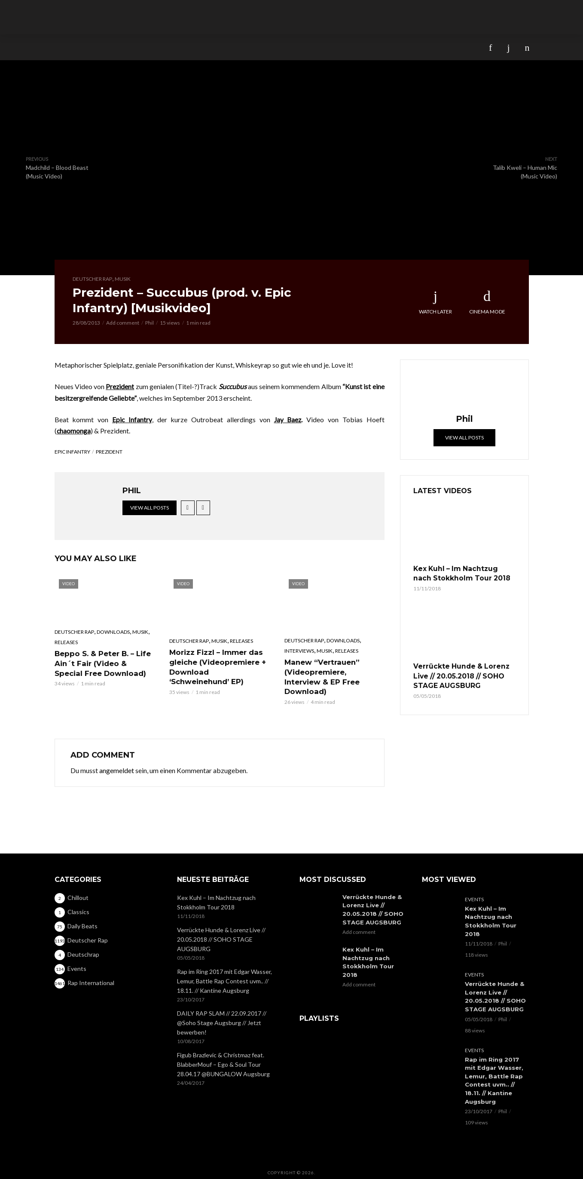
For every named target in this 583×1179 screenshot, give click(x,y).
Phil (149, 322)
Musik (123, 279)
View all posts (149, 507)
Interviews (299, 650)
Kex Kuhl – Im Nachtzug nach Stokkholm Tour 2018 (460, 573)
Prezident (109, 451)
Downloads (113, 632)
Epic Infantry (72, 451)
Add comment (122, 322)
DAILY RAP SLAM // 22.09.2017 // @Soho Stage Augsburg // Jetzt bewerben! (221, 1017)
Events (474, 894)
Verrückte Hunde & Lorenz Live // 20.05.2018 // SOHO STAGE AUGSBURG (457, 672)
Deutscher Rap (92, 279)
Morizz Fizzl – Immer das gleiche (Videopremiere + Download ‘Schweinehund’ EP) (219, 666)
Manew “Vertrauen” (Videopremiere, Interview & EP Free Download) (333, 670)
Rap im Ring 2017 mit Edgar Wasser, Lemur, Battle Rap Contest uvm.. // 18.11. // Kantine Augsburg (224, 976)
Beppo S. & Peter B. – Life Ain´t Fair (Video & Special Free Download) (104, 662)
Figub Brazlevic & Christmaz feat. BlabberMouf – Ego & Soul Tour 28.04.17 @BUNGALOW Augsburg (223, 1059)
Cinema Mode (487, 302)
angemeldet (116, 759)
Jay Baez (287, 419)
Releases (66, 642)
